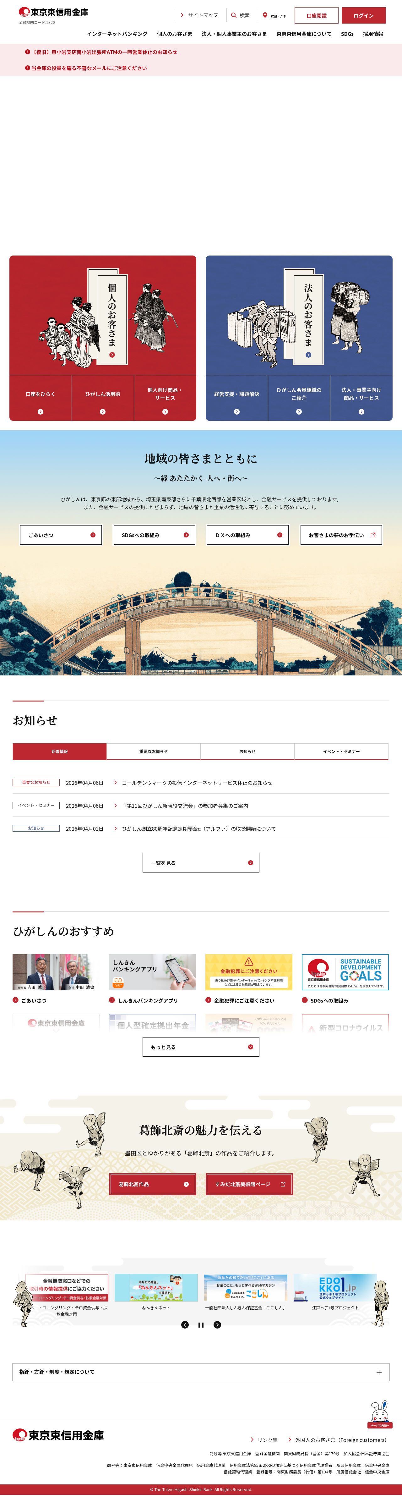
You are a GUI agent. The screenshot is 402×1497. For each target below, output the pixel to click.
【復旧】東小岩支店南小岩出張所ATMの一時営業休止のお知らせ (101, 52)
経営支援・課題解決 (236, 394)
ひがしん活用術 (102, 394)
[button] (185, 1328)
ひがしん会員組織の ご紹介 (299, 394)
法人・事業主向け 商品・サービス (361, 394)
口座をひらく (40, 394)
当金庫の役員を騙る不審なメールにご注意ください (86, 68)
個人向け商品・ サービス (165, 394)
